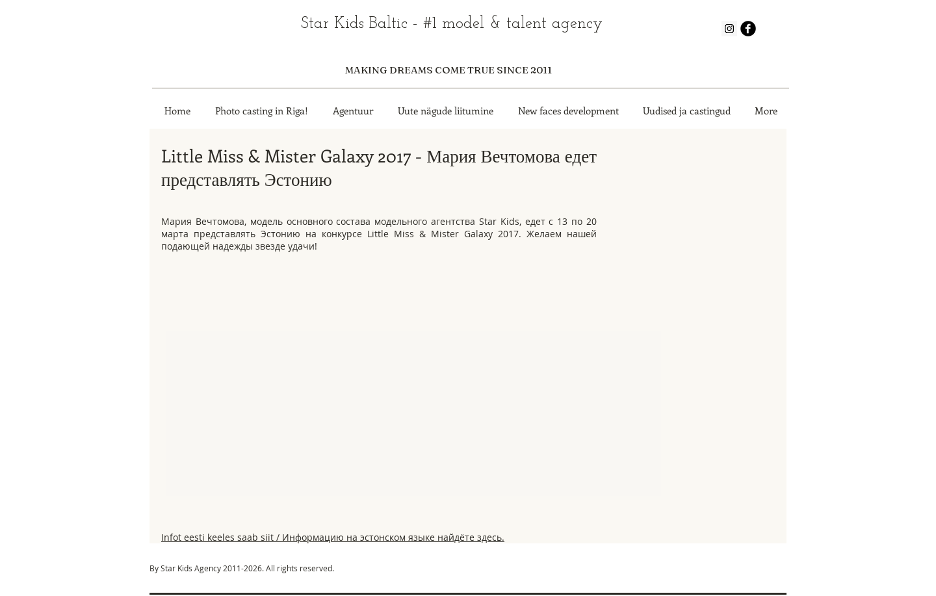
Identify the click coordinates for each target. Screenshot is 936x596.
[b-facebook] (748, 28)
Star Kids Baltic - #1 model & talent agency (452, 24)
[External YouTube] (379, 388)
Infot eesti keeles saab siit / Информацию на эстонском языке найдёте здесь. (332, 537)
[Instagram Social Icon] (729, 28)
